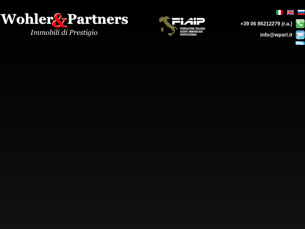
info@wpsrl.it (276, 35)
